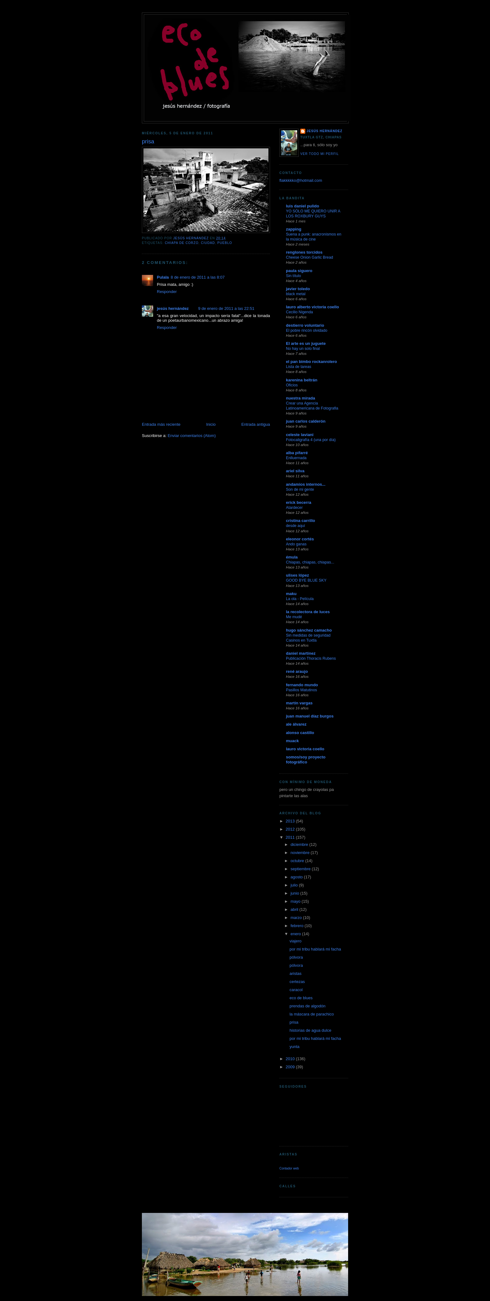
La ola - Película (300, 599)
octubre (298, 860)
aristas (295, 973)
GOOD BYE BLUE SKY (306, 580)
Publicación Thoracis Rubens (311, 658)
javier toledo (298, 288)
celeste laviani (299, 434)
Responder (167, 291)
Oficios (292, 385)
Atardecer (294, 507)
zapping (293, 229)
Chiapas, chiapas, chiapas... (310, 562)
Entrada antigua (255, 424)
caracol (295, 989)
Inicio (211, 424)
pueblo (225, 243)
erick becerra (298, 502)
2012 (291, 829)
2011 (291, 837)
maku (291, 593)
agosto (297, 877)
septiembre (301, 869)
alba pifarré (297, 452)
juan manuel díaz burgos (309, 716)
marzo (297, 917)
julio (295, 885)
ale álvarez (296, 724)
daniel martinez (301, 653)
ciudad (208, 243)
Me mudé (294, 617)
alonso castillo (300, 732)
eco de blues (300, 998)
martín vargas (299, 703)
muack (292, 740)
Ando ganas (296, 544)
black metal (295, 294)
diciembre (300, 844)
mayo (296, 901)
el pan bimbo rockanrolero (311, 361)
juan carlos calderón (305, 421)
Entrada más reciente (161, 424)
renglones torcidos (304, 252)
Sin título (293, 276)
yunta (294, 1046)
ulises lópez (297, 575)
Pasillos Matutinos (301, 690)
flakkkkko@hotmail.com (300, 180)
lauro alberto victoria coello (312, 307)
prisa (293, 1022)
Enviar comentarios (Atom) (192, 435)
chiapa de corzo (181, 243)
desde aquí (295, 526)
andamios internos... (305, 484)
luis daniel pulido (302, 206)
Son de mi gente (300, 489)
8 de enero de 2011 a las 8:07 (198, 277)
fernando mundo (302, 685)
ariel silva (295, 471)
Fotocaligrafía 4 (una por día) (311, 440)
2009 (291, 1067)
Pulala (163, 277)
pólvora (296, 957)
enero (296, 933)
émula (292, 557)
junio (295, 893)
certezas (297, 981)
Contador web (289, 1168)
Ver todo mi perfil (319, 154)
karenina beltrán (301, 380)
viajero (295, 941)
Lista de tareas (298, 367)
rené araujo (297, 671)
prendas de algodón (307, 1006)
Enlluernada (296, 458)
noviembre (301, 852)
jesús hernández (173, 308)
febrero (298, 925)
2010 (291, 1058)
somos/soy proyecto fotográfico (305, 759)
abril (295, 909)
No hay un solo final (303, 348)
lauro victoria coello (305, 749)
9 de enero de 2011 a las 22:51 (226, 308)
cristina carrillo (300, 520)
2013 (291, 821)
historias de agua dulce (310, 1030)
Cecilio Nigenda (299, 312)
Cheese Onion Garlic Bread (309, 257)
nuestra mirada (300, 398)
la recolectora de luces (308, 611)
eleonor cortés (300, 539)
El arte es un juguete (306, 343)
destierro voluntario (305, 325)
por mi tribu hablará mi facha (315, 949)
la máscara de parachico (311, 1014)
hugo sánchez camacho (309, 630)
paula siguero (299, 270)
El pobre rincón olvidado (306, 330)
